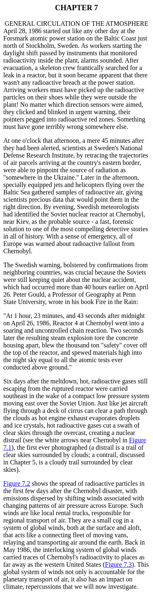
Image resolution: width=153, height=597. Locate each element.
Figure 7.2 (16, 483)
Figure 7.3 (118, 564)
